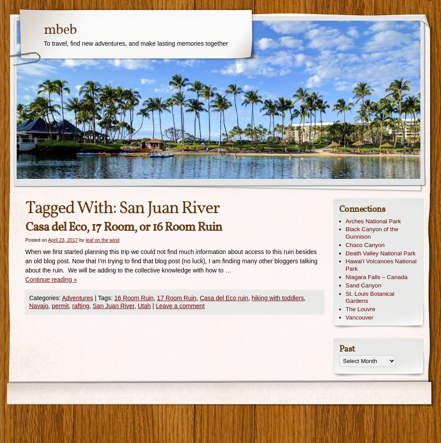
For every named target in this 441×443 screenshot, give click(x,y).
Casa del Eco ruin (224, 297)
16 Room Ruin (134, 297)
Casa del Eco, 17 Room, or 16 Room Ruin (123, 227)
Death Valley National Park (381, 253)
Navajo (39, 305)
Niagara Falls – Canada (377, 277)
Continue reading (51, 279)
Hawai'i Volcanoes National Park (381, 265)
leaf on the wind (102, 240)
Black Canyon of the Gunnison (372, 233)
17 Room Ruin (177, 297)
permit (60, 305)
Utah (144, 305)
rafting (81, 305)
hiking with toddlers (277, 297)
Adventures (77, 297)
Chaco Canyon (365, 245)
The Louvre (361, 309)
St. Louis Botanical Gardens (370, 297)
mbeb (60, 30)
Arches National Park (373, 221)
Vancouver (359, 317)
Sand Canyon (363, 285)
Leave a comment (180, 305)
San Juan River (113, 305)
